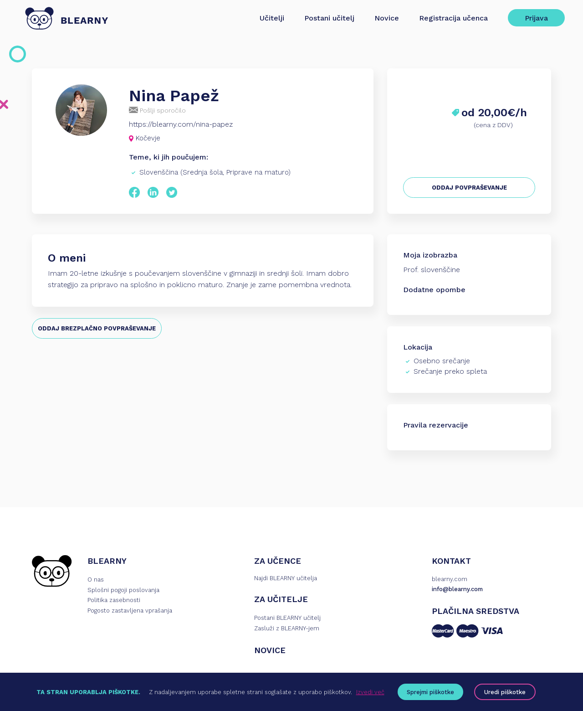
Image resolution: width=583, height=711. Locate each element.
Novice (386, 18)
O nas (95, 579)
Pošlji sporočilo (157, 110)
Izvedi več (370, 692)
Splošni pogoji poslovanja (123, 590)
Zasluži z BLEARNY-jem (286, 628)
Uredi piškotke (505, 692)
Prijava (536, 18)
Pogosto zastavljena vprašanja (129, 610)
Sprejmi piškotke (430, 692)
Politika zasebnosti (113, 600)
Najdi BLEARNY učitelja (285, 578)
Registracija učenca (453, 18)
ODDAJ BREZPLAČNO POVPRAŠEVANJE (97, 328)
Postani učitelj (329, 18)
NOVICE (270, 650)
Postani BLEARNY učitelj (287, 617)
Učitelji (272, 18)
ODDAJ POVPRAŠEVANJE (469, 187)
